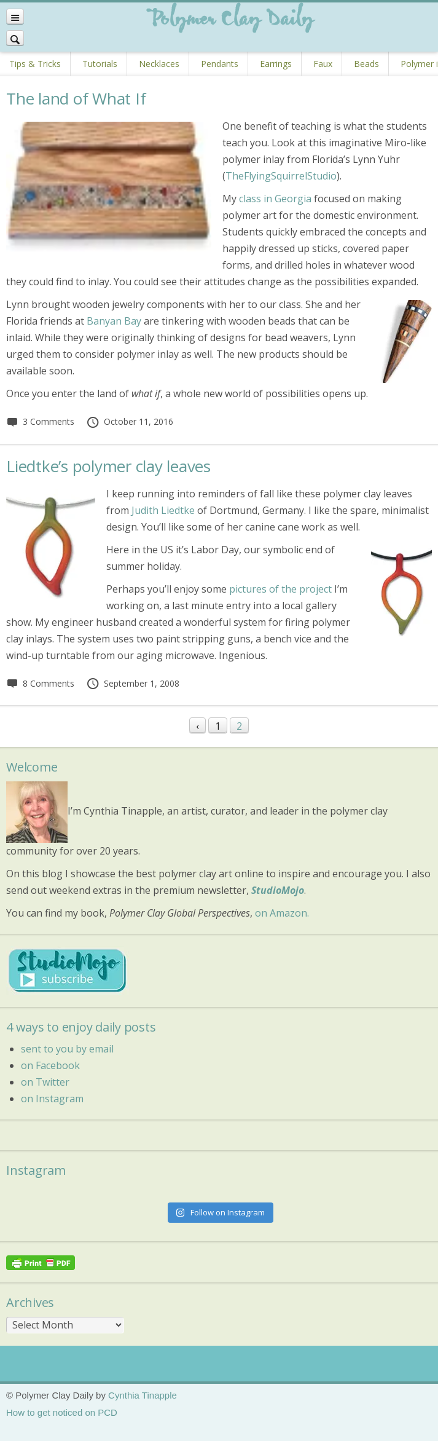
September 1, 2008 (133, 683)
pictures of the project (280, 589)
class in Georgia (275, 198)
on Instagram (52, 1098)
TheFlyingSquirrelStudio (281, 176)
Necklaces (159, 63)
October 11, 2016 (130, 421)
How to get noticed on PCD (61, 1412)
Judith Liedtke (163, 510)
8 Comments (40, 683)
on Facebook (50, 1065)
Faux (322, 63)
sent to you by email (67, 1049)
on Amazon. (282, 913)
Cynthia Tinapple (142, 1395)
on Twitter (45, 1082)
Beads (366, 63)
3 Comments (40, 421)
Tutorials (99, 63)
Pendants (219, 63)
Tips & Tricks (35, 63)
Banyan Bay (114, 321)
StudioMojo (277, 890)
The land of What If (76, 98)
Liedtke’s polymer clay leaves (108, 466)
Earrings (276, 63)
